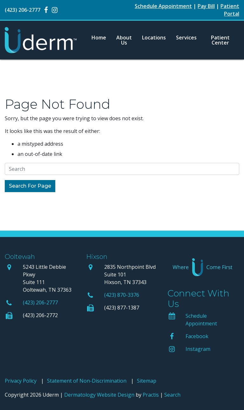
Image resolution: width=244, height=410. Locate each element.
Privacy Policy (21, 380)
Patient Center (220, 40)
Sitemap (146, 380)
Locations (154, 37)
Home (99, 37)
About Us (124, 40)
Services (186, 37)
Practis (151, 394)
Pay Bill (206, 6)
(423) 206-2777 (40, 302)
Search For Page (30, 186)
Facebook (197, 336)
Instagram (198, 348)
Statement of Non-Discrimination (86, 380)
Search (172, 394)
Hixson (96, 257)
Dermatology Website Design (99, 394)
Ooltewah (20, 257)
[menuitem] (98, 40)
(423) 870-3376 (121, 294)
